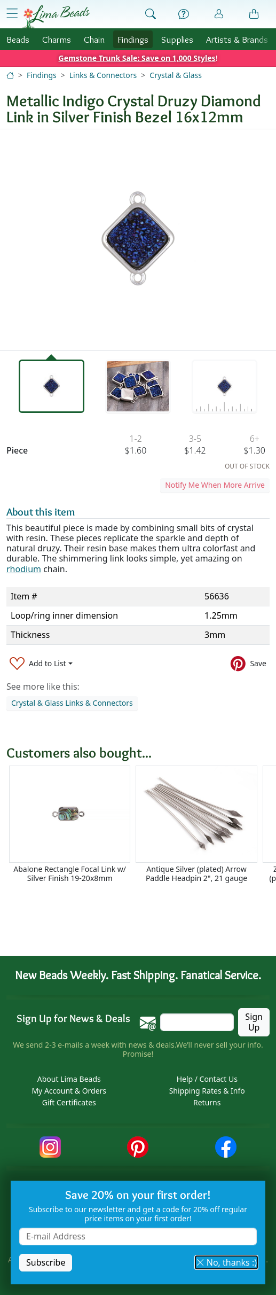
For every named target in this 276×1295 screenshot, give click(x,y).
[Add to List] (41, 663)
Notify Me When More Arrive (215, 485)
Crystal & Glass (175, 75)
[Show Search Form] (150, 14)
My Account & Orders (68, 1091)
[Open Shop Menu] (12, 13)
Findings (132, 39)
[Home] (10, 75)
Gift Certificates (69, 1103)
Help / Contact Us (207, 1079)
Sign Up (254, 1022)
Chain (94, 39)
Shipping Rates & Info (207, 1091)
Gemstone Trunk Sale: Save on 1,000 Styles (137, 58)
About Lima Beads (69, 1079)
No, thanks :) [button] (226, 1262)
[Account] (219, 14)
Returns (206, 1103)
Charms (56, 39)
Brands (237, 39)
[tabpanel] (138, 239)
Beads (17, 39)
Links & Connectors (103, 75)
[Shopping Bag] (254, 14)
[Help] (183, 14)
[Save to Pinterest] (248, 663)
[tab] (51, 386)
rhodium (23, 569)
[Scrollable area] (141, 829)
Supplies (177, 39)
